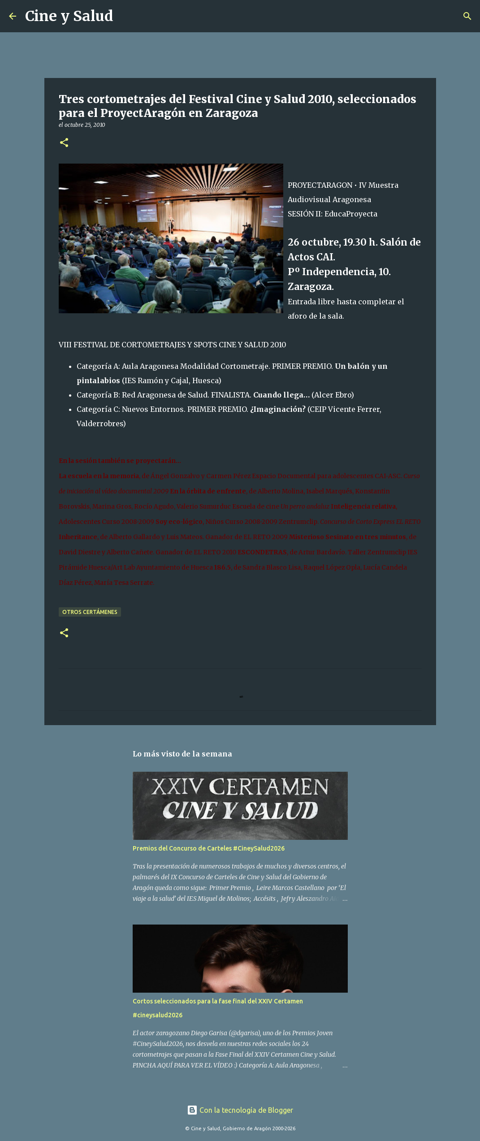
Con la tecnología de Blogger (240, 1110)
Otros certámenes (89, 612)
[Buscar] (126, 16)
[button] (64, 143)
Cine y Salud (69, 16)
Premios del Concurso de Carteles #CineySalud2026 (209, 848)
